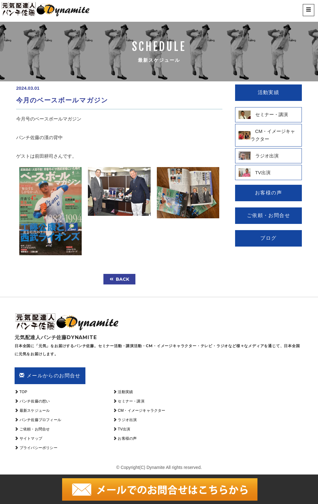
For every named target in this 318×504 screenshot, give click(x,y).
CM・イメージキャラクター (141, 410)
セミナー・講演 (131, 401)
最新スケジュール (35, 410)
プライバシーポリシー (38, 448)
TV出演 (124, 429)
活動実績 (125, 392)
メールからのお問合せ (50, 375)
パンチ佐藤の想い (35, 401)
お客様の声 (127, 438)
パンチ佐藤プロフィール (40, 420)
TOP (23, 392)
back (119, 279)
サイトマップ (31, 438)
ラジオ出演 (127, 420)
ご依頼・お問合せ (35, 429)
